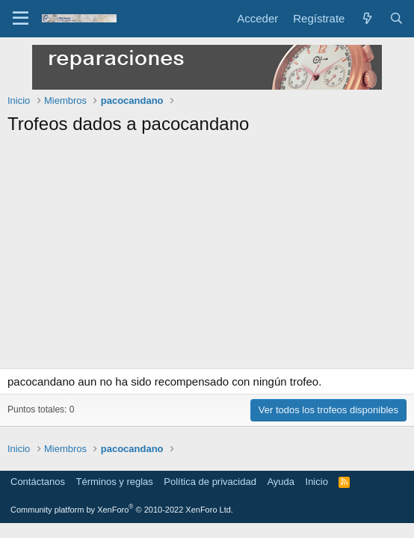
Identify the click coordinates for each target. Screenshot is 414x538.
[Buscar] (396, 18)
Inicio (317, 481)
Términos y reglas (114, 481)
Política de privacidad (210, 481)
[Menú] (20, 18)
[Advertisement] (207, 256)
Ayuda (280, 481)
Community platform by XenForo (121, 509)
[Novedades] (366, 18)
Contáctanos (37, 481)
